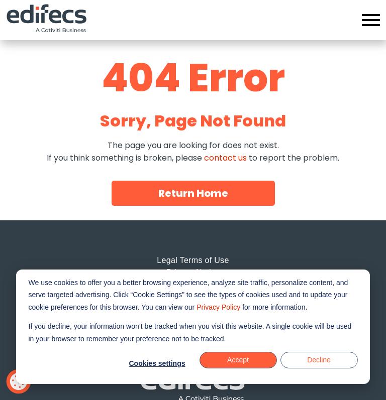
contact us (225, 158)
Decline (319, 360)
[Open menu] (371, 20)
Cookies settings (157, 363)
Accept (238, 360)
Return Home (193, 193)
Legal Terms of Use (193, 260)
